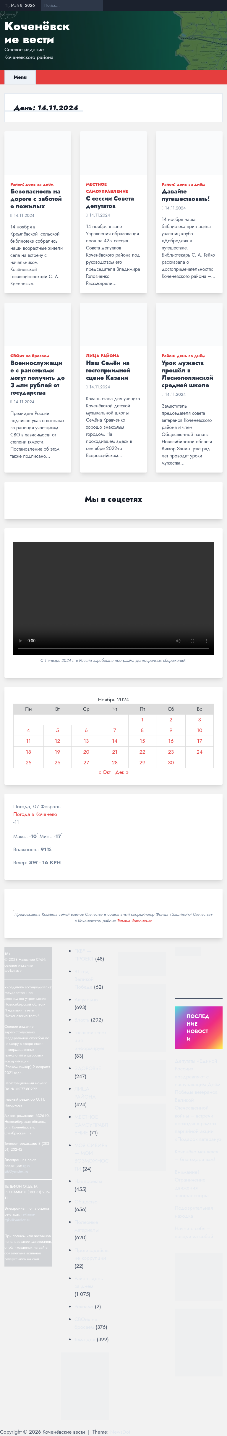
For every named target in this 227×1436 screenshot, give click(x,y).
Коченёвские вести (37, 32)
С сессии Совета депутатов (110, 202)
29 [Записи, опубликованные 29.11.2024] (142, 762)
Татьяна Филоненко (134, 921)
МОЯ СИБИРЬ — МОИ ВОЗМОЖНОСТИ (91, 1157)
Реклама (83, 1306)
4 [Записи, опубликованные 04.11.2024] (28, 730)
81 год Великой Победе (84, 979)
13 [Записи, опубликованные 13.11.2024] (86, 741)
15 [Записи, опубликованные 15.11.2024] (142, 741)
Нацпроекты (88, 1181)
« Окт (104, 772)
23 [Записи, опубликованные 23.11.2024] (171, 752)
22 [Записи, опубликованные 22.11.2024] (142, 752)
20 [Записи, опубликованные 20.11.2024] (86, 752)
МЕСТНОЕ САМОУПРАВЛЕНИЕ (91, 1124)
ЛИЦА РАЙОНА (102, 356)
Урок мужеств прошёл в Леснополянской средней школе (187, 374)
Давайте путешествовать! (186, 195)
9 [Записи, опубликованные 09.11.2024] (170, 730)
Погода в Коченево (35, 814)
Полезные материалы (86, 1226)
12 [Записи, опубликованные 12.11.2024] (57, 741)
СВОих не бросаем (29, 356)
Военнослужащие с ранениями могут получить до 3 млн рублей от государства (37, 378)
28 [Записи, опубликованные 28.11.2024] (115, 762)
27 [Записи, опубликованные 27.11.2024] (86, 762)
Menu (20, 77)
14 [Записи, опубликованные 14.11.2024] (114, 741)
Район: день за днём (31, 184)
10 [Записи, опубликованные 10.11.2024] (199, 730)
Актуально (86, 999)
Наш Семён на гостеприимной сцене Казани (108, 370)
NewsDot (120, 1432)
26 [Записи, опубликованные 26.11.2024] (57, 762)
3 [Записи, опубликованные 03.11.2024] (199, 719)
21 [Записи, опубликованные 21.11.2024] (114, 752)
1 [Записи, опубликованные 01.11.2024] (142, 719)
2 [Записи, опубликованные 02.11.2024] (170, 719)
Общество (86, 1202)
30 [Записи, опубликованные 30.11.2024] (171, 762)
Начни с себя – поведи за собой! (195, 1232)
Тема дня (84, 1339)
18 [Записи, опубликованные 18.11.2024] (28, 752)
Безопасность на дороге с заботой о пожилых (36, 199)
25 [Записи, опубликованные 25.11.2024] (28, 762)
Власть (81, 1020)
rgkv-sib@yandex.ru (17, 1168)
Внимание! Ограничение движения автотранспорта (192, 1183)
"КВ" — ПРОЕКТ (83, 955)
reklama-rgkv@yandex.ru (19, 1217)
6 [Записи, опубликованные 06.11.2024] (86, 730)
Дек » (122, 772)
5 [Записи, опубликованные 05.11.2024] (57, 730)
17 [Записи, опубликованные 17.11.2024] (199, 741)
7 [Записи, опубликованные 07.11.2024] (115, 730)
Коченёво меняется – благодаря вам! (196, 1155)
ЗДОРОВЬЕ (87, 1068)
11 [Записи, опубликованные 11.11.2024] (28, 741)
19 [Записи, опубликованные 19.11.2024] (57, 752)
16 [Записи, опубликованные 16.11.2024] (171, 741)
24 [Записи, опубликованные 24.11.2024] (199, 752)
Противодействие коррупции (91, 1254)
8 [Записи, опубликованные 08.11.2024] (142, 730)
